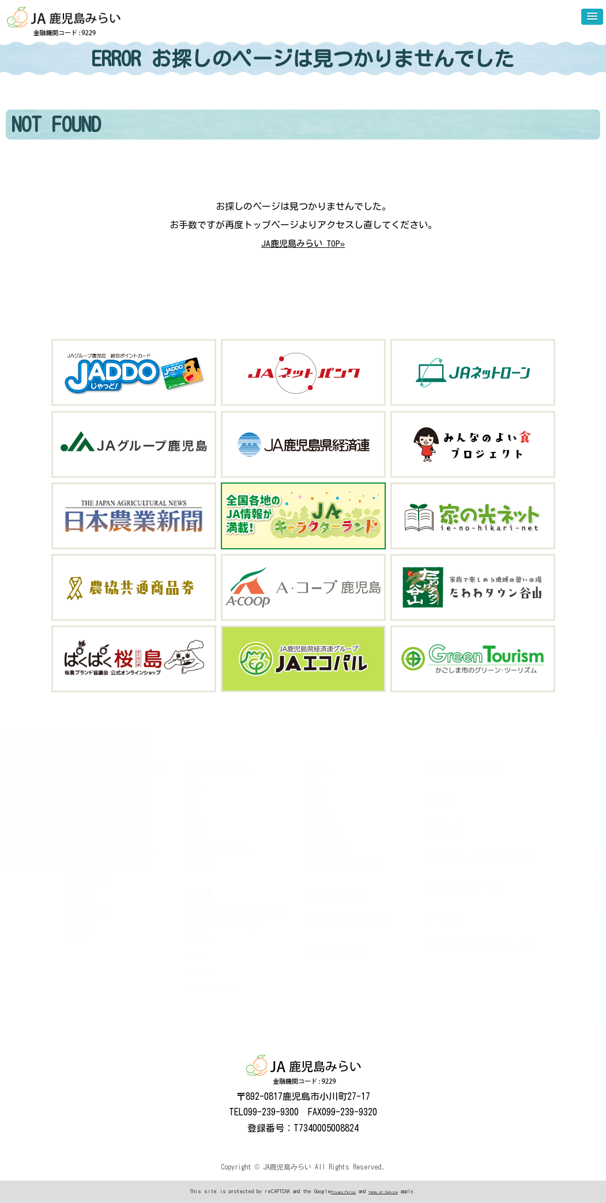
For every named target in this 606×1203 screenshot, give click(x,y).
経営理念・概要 (92, 786)
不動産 (317, 802)
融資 (193, 833)
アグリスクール (212, 988)
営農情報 (201, 941)
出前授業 (201, 972)
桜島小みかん (88, 910)
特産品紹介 (89, 876)
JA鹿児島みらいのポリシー (111, 849)
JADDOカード (327, 849)
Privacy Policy (343, 1192)
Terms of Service (383, 1192)
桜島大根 (81, 893)
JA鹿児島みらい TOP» (303, 243)
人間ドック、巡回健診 (343, 864)
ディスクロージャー (99, 802)
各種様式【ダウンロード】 (481, 946)
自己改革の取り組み (99, 817)
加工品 (77, 941)
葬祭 (313, 786)
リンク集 (444, 916)
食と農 (199, 892)
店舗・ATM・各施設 (345, 922)
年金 (193, 817)
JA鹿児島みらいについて (116, 769)
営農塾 (197, 956)
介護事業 (321, 817)
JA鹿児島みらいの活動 (103, 833)
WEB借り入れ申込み (218, 849)
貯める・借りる (218, 769)
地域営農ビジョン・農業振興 (234, 910)
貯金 (193, 802)
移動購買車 (324, 833)
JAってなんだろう (462, 769)
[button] (592, 17)
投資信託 (201, 864)
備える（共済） (338, 892)
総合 (193, 786)
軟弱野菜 (81, 925)
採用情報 (444, 828)
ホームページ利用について (481, 857)
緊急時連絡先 (333, 951)
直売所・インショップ (223, 925)
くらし (319, 769)
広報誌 (439, 798)
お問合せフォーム (462, 887)
